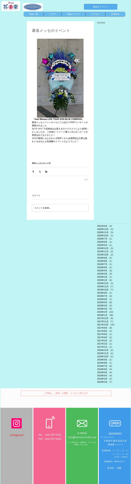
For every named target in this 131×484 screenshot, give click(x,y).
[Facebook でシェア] (33, 171)
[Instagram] (16, 423)
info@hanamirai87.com (82, 437)
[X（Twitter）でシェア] (39, 171)
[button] (66, 393)
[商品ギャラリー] (100, 7)
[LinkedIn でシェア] (46, 171)
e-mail (82, 433)
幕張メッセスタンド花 (41, 163)
